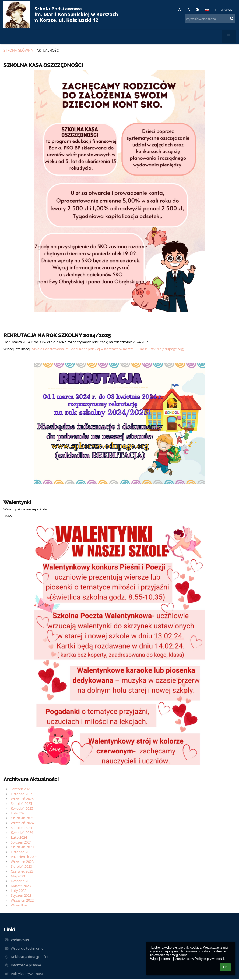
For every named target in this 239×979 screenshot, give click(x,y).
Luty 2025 (18, 813)
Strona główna (18, 50)
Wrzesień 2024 (22, 822)
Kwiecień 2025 (22, 808)
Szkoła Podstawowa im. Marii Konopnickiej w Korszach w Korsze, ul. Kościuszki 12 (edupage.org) (108, 348)
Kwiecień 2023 (22, 880)
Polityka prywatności (27, 973)
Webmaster (20, 939)
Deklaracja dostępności (29, 956)
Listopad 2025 (22, 793)
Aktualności (48, 50)
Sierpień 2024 (21, 827)
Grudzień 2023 (22, 847)
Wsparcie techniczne (27, 948)
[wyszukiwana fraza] (210, 19)
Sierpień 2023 (21, 866)
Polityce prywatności (209, 959)
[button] (207, 10)
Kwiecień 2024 (22, 832)
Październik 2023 (24, 856)
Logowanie (225, 10)
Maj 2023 (18, 876)
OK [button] (225, 967)
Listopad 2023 (22, 851)
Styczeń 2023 (21, 895)
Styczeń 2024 (21, 842)
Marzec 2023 (21, 885)
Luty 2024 (19, 837)
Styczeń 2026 (21, 789)
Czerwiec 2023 (22, 871)
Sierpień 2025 (21, 803)
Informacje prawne (26, 965)
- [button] (189, 9)
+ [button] (180, 9)
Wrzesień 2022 (22, 900)
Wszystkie (19, 905)
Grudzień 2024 (22, 818)
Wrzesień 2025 (22, 798)
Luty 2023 (18, 890)
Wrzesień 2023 (22, 861)
